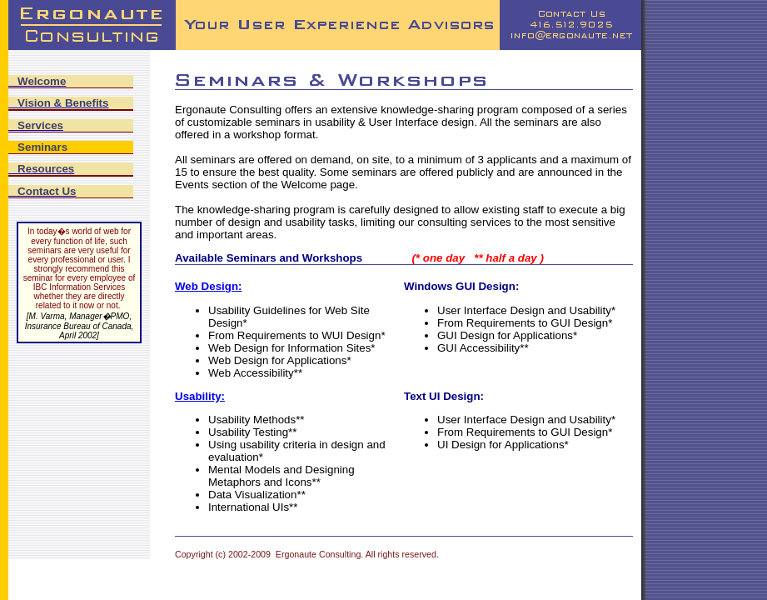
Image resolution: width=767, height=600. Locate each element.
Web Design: (208, 286)
